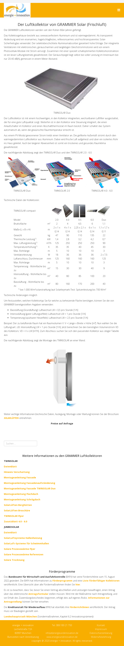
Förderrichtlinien (80, 607)
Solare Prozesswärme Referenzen (23, 554)
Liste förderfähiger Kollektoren (101, 580)
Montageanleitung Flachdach (21, 493)
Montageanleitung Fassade (20, 477)
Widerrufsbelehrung (101, 636)
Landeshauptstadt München (20, 616)
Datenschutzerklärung (101, 633)
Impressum (101, 629)
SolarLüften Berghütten (18, 504)
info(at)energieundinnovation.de (62, 633)
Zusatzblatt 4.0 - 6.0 (15, 521)
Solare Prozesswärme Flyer (19, 548)
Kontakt (101, 625)
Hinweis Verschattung (17, 472)
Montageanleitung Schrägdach (22, 499)
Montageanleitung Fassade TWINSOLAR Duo (30, 488)
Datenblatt (10, 532)
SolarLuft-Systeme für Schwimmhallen (26, 543)
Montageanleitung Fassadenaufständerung (29, 482)
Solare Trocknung (14, 559)
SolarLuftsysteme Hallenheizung (23, 537)
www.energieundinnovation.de (62, 636)
